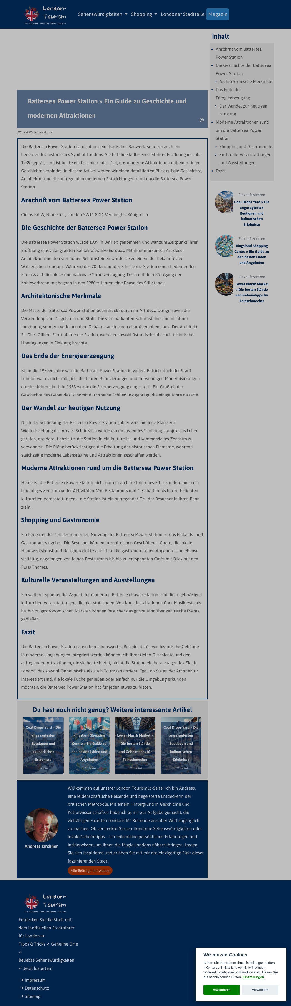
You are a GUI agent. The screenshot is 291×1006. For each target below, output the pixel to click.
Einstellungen (253, 977)
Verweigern (260, 989)
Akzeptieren (222, 989)
